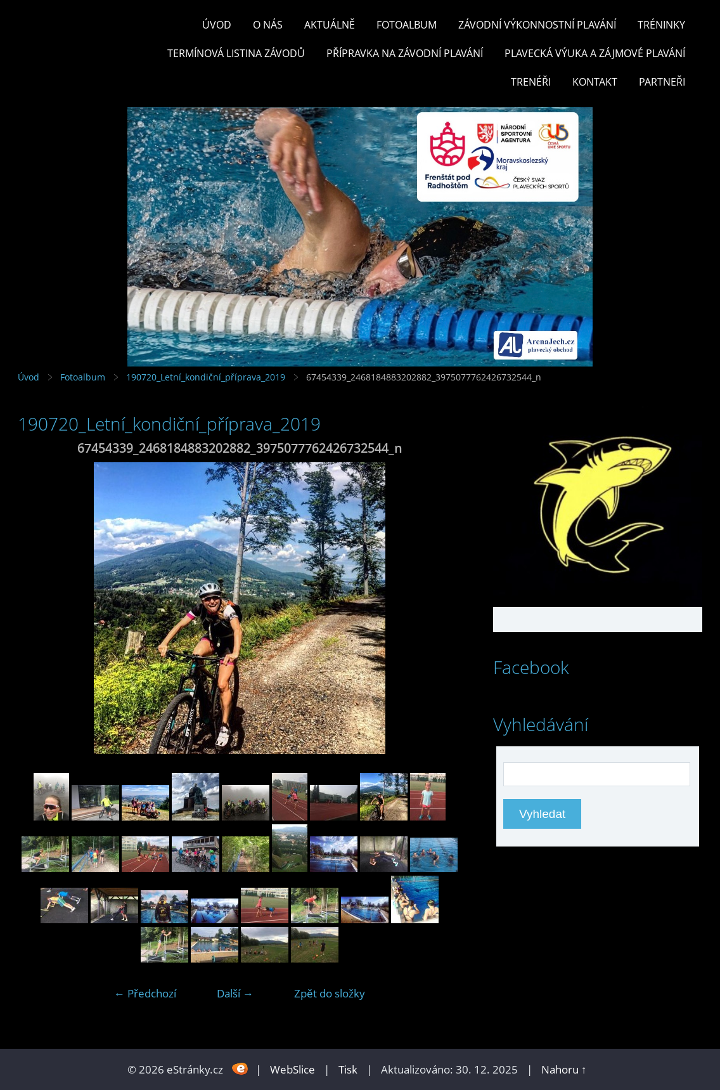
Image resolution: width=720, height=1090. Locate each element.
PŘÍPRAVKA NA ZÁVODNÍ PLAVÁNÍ (404, 53)
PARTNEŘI (662, 82)
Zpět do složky (329, 993)
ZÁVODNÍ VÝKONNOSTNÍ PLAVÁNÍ (537, 25)
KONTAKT (594, 82)
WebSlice (292, 1069)
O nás (268, 25)
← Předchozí (145, 993)
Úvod (216, 25)
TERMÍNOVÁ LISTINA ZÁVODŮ (236, 53)
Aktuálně (329, 25)
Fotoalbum (406, 25)
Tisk (347, 1069)
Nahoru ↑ (564, 1069)
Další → (235, 993)
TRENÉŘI (531, 82)
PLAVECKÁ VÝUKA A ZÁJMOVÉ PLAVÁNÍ (595, 53)
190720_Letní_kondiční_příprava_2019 (205, 377)
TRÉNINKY (661, 25)
